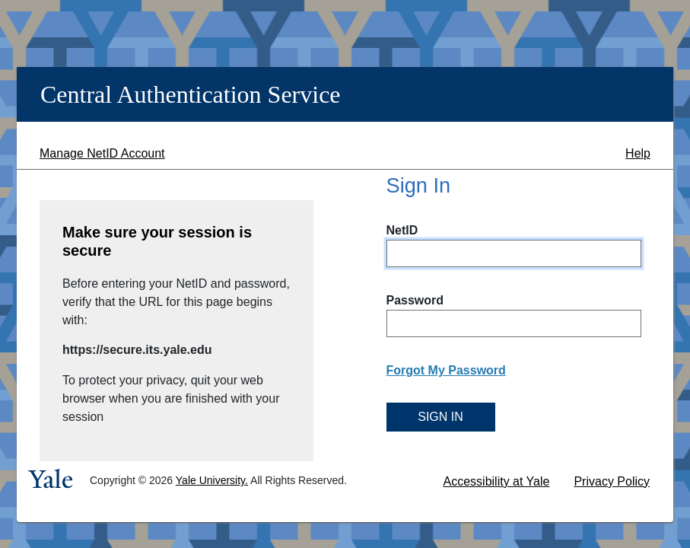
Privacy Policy (612, 481)
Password (415, 300)
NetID (402, 230)
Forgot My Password (446, 370)
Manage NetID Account (102, 153)
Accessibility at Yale (497, 481)
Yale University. (212, 480)
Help (637, 153)
